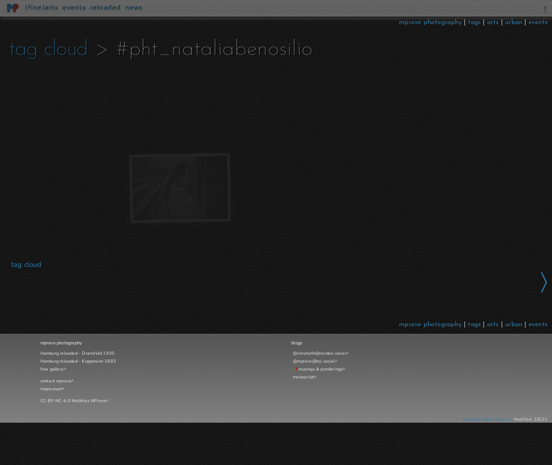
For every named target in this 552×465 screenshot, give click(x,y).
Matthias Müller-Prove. (486, 419)
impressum (51, 389)
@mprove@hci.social (314, 361)
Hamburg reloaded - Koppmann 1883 (78, 361)
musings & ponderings (320, 369)
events (538, 22)
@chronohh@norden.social (319, 353)
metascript (303, 377)
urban (513, 22)
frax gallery (52, 369)
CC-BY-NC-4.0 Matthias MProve (73, 401)
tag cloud (48, 49)
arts (493, 22)
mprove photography (431, 22)
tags (474, 22)
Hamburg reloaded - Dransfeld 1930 (77, 353)
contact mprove (56, 381)
